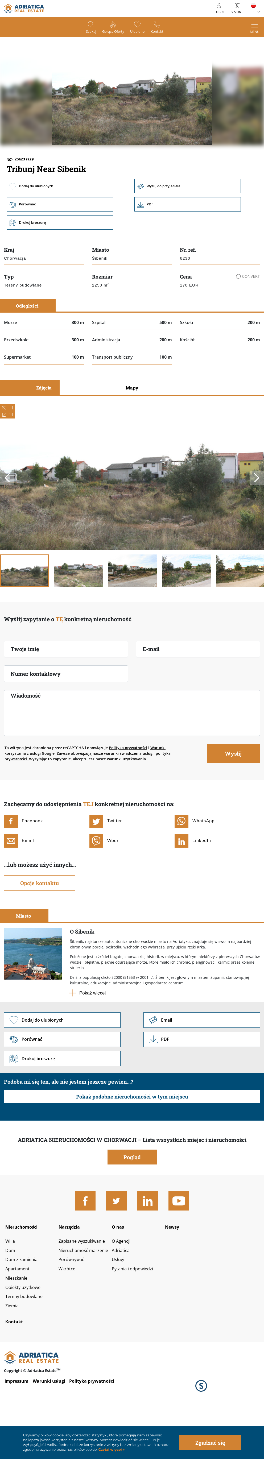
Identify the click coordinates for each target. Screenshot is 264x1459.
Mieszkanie (17, 1322)
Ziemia (12, 1351)
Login (219, 12)
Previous (7, 515)
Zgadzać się (210, 1442)
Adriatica (123, 1292)
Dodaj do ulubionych (60, 222)
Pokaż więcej (92, 1029)
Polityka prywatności (128, 784)
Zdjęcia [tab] (44, 425)
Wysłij (233, 790)
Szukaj (85, 32)
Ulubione (140, 32)
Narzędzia (71, 1266)
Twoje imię (25, 685)
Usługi (121, 1302)
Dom (10, 1292)
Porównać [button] (60, 241)
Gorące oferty (111, 32)
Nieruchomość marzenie (86, 1292)
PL (253, 12)
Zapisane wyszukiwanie (85, 1283)
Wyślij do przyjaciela (191, 222)
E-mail (151, 685)
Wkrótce (68, 1312)
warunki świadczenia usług (128, 790)
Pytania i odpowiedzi (137, 1312)
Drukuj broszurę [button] (60, 259)
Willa (10, 1283)
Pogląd (132, 1195)
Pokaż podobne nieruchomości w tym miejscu (132, 1135)
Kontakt (163, 32)
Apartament (18, 1312)
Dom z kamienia (23, 1302)
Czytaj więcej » (111, 1450)
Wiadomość (26, 732)
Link (191, 241)
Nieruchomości (23, 1266)
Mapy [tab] (132, 425)
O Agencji (124, 1283)
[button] (94, 164)
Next (256, 515)
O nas (120, 1266)
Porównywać (73, 1302)
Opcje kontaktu (39, 920)
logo (24, 8)
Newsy (175, 1266)
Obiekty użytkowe (24, 1332)
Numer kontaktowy (36, 710)
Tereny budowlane (26, 1341)
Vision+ (237, 12)
